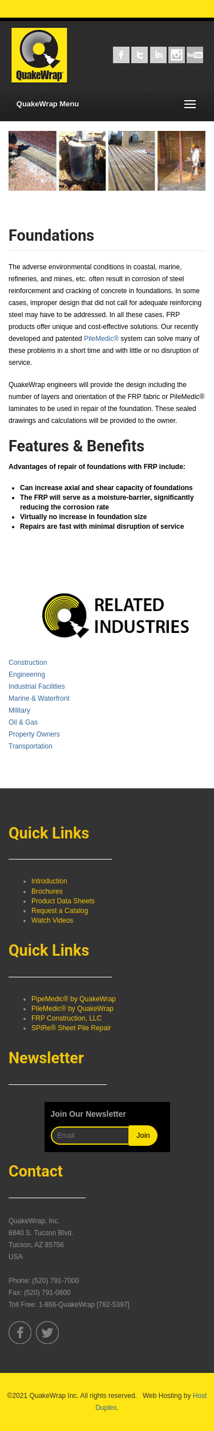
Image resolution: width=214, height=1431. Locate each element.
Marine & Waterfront (39, 698)
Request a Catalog (59, 911)
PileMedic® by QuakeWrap (72, 1009)
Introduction (49, 881)
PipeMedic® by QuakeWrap (73, 999)
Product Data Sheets (63, 901)
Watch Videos (52, 920)
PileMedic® (101, 339)
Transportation (31, 746)
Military (19, 710)
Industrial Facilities (37, 686)
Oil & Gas (23, 722)
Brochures (47, 891)
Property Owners (34, 734)
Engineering (27, 675)
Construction (28, 663)
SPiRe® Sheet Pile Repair (71, 1028)
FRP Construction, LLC (66, 1018)
